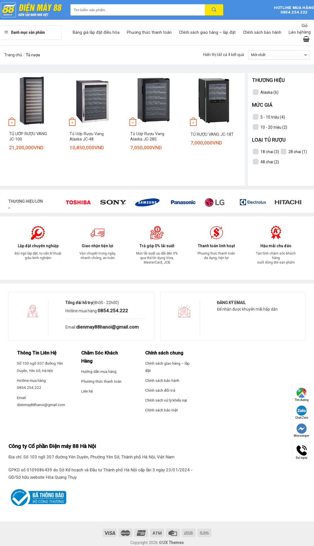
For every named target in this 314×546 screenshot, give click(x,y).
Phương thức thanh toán (149, 32)
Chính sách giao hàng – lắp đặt (207, 32)
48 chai (269, 162)
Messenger (301, 430)
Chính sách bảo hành (262, 32)
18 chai (269, 152)
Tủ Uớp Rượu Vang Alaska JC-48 (87, 137)
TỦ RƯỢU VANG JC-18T (212, 134)
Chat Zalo (301, 412)
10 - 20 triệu (273, 127)
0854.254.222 (113, 310)
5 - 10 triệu (272, 117)
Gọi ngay (301, 450)
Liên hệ (295, 32)
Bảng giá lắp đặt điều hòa (96, 32)
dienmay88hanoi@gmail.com (107, 327)
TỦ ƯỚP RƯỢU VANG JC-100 (28, 137)
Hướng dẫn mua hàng (98, 371)
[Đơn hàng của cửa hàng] (279, 55)
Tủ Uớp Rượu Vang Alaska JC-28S (147, 137)
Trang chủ (13, 55)
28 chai (297, 152)
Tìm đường (302, 395)
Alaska (269, 92)
